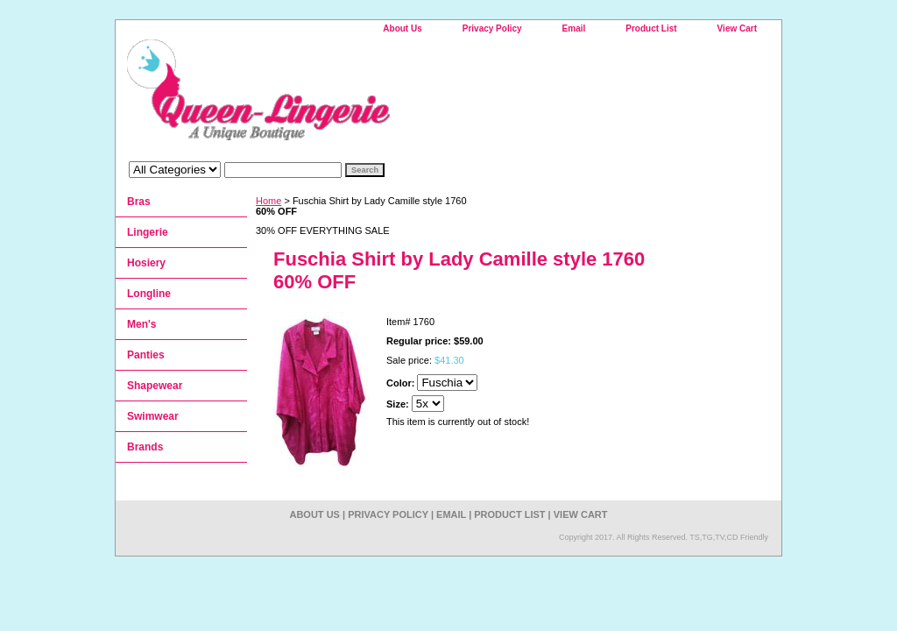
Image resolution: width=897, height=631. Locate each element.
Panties (146, 355)
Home (268, 200)
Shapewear (154, 385)
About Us (402, 28)
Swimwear (153, 416)
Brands (145, 447)
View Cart (737, 28)
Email (574, 28)
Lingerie (147, 232)
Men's (142, 324)
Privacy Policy (492, 28)
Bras (139, 201)
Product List (650, 28)
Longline (149, 293)
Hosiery (146, 263)
